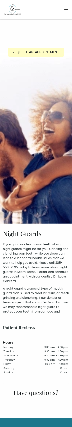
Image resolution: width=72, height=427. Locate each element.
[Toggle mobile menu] (66, 9)
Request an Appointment (35, 52)
